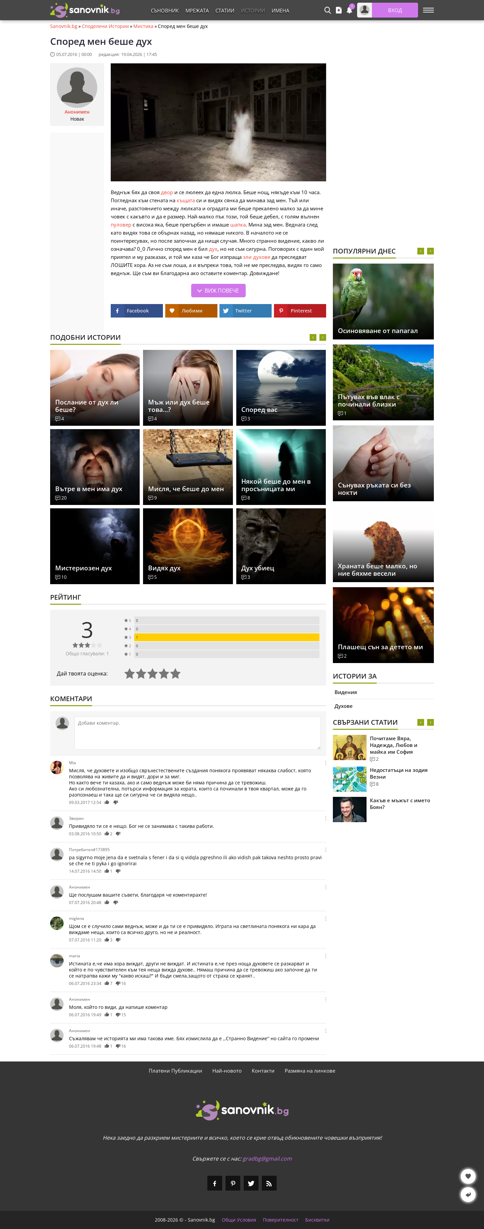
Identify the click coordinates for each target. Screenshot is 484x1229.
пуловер (121, 224)
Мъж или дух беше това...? (179, 406)
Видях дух (164, 568)
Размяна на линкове (310, 1070)
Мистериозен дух (83, 568)
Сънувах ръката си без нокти (374, 489)
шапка (238, 224)
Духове (344, 705)
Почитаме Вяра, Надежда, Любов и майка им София (393, 745)
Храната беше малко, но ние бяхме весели (377, 570)
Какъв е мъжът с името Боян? (400, 803)
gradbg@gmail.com (267, 1158)
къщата (186, 200)
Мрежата (197, 10)
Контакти (263, 1070)
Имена (280, 10)
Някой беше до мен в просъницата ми (276, 485)
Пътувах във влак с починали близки (369, 400)
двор (167, 192)
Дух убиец (257, 568)
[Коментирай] (197, 733)
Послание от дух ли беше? (86, 406)
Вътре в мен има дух (88, 488)
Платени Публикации (175, 1070)
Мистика (143, 26)
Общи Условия (239, 1220)
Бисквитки (317, 1220)
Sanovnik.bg (63, 26)
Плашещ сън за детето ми (380, 646)
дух (213, 248)
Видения (346, 692)
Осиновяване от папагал (378, 330)
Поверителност (281, 1220)
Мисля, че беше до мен (186, 488)
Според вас (259, 409)
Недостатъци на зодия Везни (399, 773)
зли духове (256, 256)
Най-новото (227, 1070)
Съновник (165, 10)
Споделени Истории (105, 26)
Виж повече (222, 290)
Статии (224, 10)
